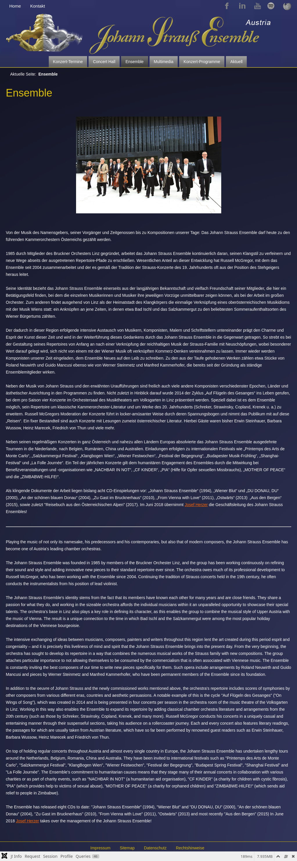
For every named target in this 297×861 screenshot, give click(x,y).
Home (15, 5)
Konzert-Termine (68, 61)
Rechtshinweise (190, 848)
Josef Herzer (196, 504)
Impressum (100, 848)
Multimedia (164, 61)
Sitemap (127, 848)
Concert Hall (104, 61)
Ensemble (134, 61)
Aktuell (236, 61)
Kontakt (37, 5)
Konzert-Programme (201, 61)
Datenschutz (155, 848)
